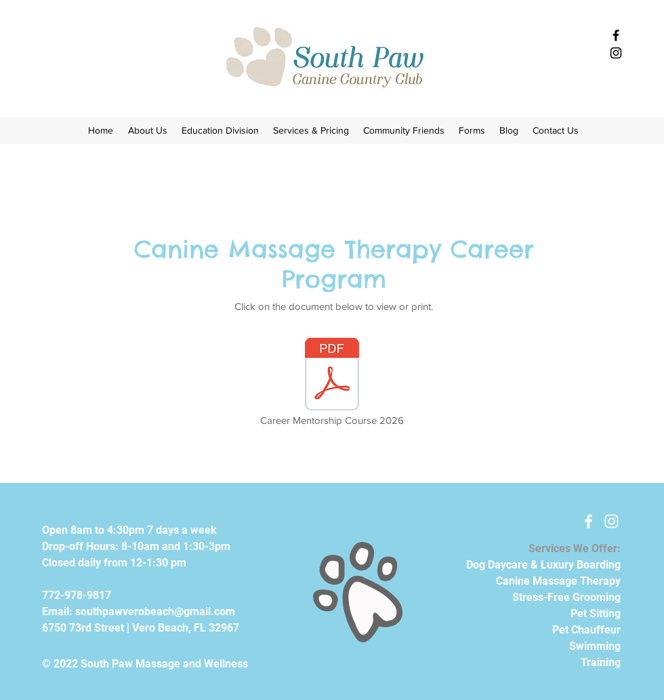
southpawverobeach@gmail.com (155, 611)
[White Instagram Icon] (611, 521)
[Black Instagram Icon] (615, 52)
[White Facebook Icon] (588, 521)
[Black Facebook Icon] (615, 35)
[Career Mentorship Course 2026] (332, 383)
